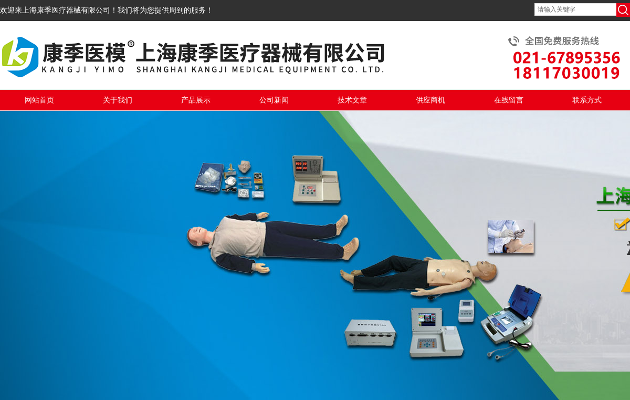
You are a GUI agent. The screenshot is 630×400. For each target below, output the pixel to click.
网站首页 (39, 100)
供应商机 (430, 100)
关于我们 (117, 100)
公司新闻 (274, 100)
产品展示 (196, 100)
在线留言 (508, 100)
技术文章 (352, 100)
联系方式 (587, 100)
